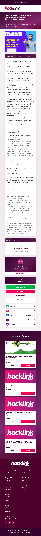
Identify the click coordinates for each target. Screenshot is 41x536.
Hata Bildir (20, 300)
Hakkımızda (7, 480)
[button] (35, 8)
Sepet (28, 365)
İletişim (23, 489)
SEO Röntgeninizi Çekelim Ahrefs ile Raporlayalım (19, 385)
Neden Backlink (8, 485)
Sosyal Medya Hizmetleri (27, 485)
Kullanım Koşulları (8, 487)
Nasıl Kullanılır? (8, 496)
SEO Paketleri (15, 22)
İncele (13, 365)
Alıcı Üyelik (7, 505)
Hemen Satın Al (21, 287)
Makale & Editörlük (25, 487)
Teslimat (20, 56)
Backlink (6, 492)
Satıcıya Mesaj (20, 296)
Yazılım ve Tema (25, 482)
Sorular (8, 240)
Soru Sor (15, 240)
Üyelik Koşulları (8, 482)
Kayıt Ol (26, 2)
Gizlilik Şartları (8, 489)
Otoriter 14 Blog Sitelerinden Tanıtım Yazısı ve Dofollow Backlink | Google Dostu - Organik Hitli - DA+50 (19, 443)
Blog (23, 492)
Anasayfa (7, 22)
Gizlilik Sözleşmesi (26, 532)
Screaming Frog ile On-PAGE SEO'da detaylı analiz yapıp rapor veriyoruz (19, 357)
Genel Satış (24, 480)
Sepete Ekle (20, 291)
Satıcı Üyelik (7, 503)
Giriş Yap (20, 2)
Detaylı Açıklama (10, 56)
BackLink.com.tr (28, 531)
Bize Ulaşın (7, 494)
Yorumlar (28, 56)
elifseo (20, 266)
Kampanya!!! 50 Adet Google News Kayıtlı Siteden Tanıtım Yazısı (19, 413)
